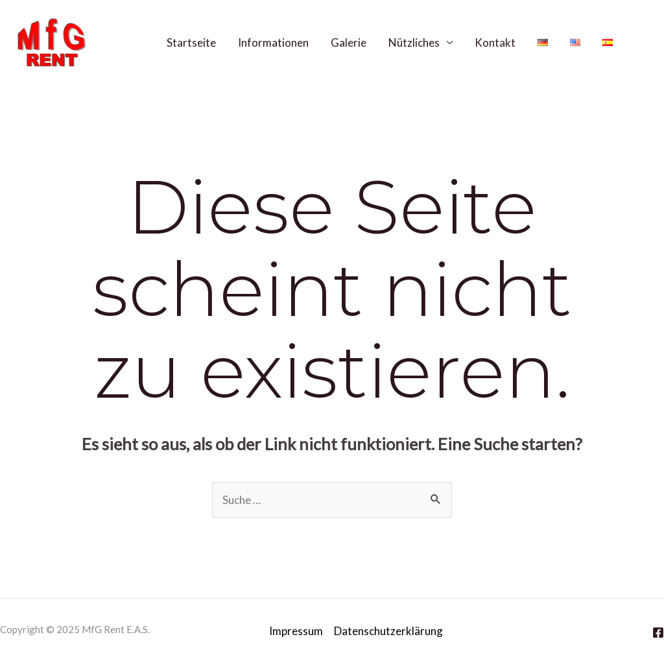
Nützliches (414, 42)
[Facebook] (644, 42)
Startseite (191, 42)
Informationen (273, 42)
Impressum (296, 631)
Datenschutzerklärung (388, 631)
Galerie (348, 42)
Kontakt (495, 42)
